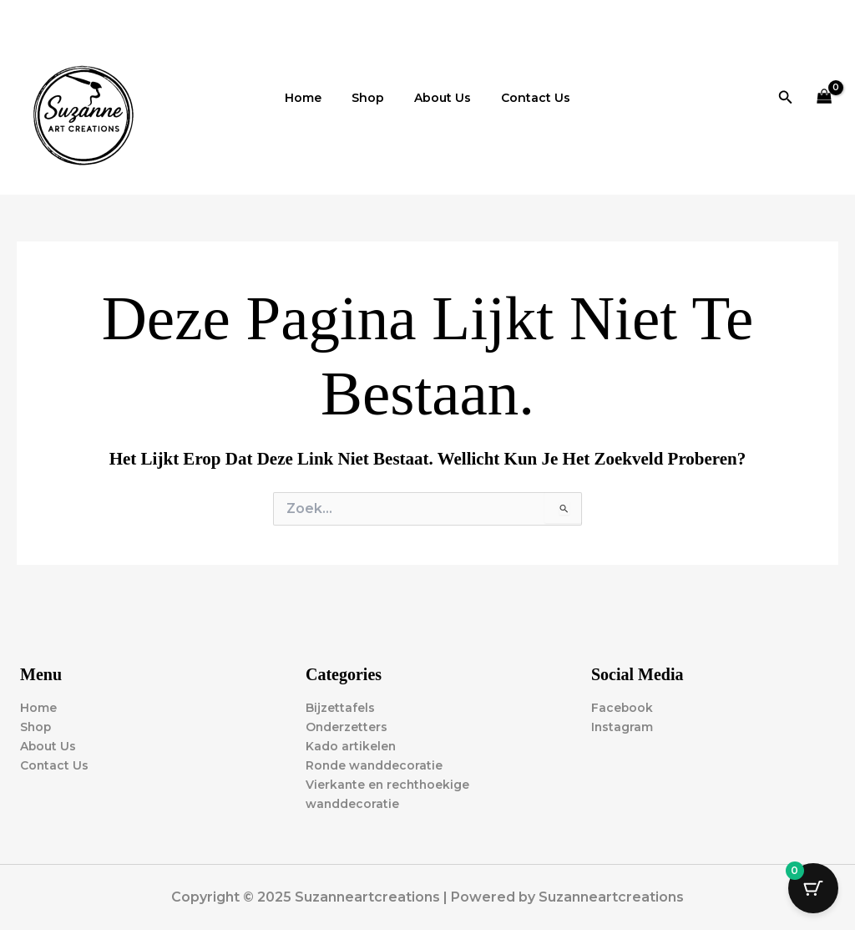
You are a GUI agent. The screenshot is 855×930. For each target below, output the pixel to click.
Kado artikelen (351, 746)
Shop (371, 97)
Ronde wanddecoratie (375, 765)
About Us (439, 97)
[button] (785, 98)
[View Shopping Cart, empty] (824, 97)
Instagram (622, 726)
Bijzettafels (340, 707)
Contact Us (525, 97)
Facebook (622, 707)
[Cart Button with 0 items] (813, 888)
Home (313, 97)
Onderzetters (347, 726)
